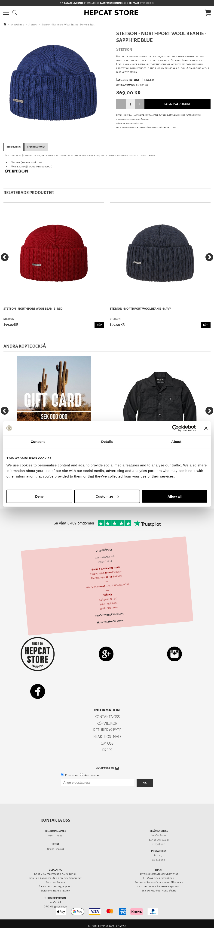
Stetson (32, 24)
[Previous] (5, 257)
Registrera (71, 775)
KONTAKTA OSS (107, 716)
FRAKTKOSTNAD (107, 736)
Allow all (175, 496)
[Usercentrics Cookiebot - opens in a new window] (175, 428)
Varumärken (17, 24)
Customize (107, 496)
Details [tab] (107, 441)
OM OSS (107, 743)
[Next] (209, 257)
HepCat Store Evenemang (109, 615)
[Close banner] (206, 428)
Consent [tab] (38, 441)
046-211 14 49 (55, 835)
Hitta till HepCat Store (110, 621)
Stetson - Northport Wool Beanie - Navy (140, 309)
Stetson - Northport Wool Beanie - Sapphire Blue (68, 24)
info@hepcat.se (55, 849)
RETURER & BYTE (107, 730)
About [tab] (176, 441)
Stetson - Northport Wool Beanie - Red (32, 309)
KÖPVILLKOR (107, 723)
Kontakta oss (55, 820)
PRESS (107, 750)
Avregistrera (92, 775)
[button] (6, 13)
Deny (39, 496)
